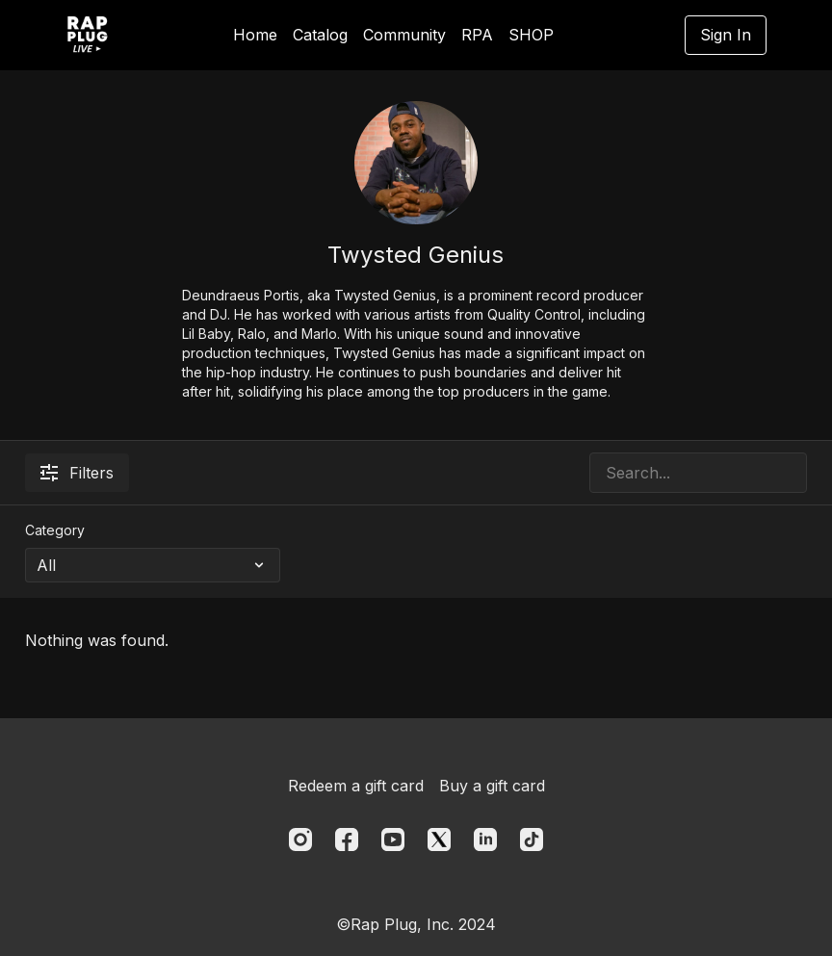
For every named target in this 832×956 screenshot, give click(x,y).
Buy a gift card (492, 785)
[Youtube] (392, 839)
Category (55, 530)
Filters (77, 472)
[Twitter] (439, 839)
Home (255, 34)
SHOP (531, 34)
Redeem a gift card (356, 785)
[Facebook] (346, 839)
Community (404, 34)
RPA (477, 34)
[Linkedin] (485, 839)
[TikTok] (531, 839)
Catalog (320, 34)
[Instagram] (300, 839)
